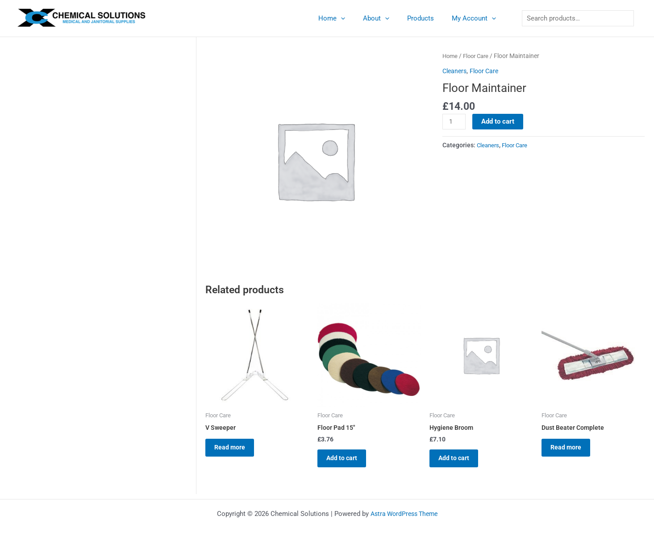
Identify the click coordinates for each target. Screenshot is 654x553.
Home (347, 18)
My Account (476, 18)
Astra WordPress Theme (403, 514)
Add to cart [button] (347, 461)
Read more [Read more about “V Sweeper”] (235, 450)
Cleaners (455, 71)
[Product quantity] (454, 122)
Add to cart (499, 121)
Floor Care (478, 55)
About (387, 18)
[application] (356, 18)
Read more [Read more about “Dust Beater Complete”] (571, 450)
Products (427, 18)
